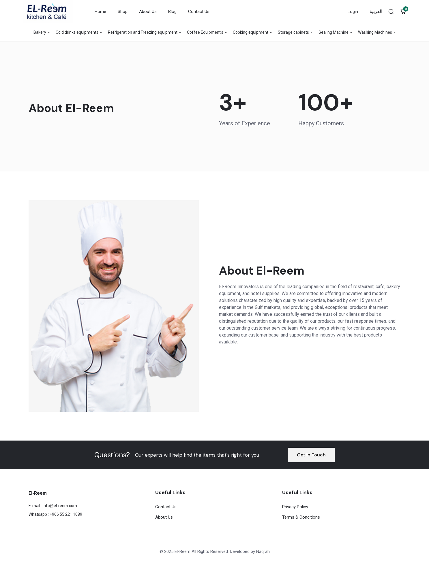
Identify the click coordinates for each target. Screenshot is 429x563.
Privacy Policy (295, 506)
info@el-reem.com (60, 505)
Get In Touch (311, 455)
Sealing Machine (334, 32)
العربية (376, 11)
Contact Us (198, 11)
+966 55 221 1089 (66, 514)
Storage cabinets (293, 32)
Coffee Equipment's (205, 32)
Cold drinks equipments (77, 32)
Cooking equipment (250, 32)
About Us (148, 11)
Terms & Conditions (301, 517)
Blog (172, 11)
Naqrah (263, 551)
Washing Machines (375, 32)
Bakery (39, 32)
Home (100, 11)
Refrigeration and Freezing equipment (142, 32)
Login (353, 11)
